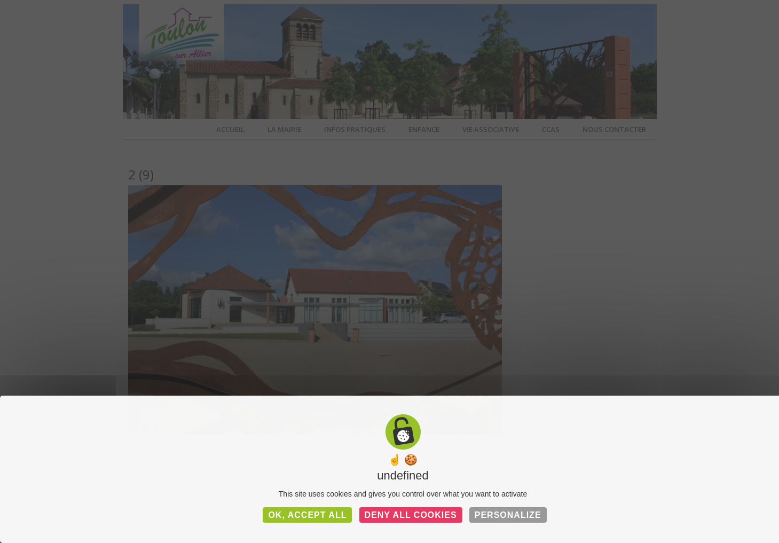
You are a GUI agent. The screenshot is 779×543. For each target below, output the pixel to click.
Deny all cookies (411, 515)
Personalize (508, 515)
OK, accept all (307, 515)
